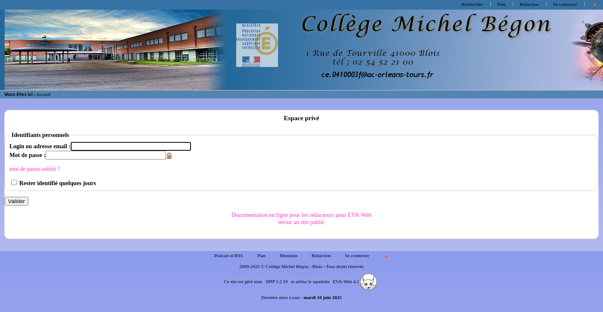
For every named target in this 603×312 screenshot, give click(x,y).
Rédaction (529, 4)
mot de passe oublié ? (35, 168)
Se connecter (565, 4)
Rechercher (472, 4)
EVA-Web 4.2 (355, 281)
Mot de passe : (28, 155)
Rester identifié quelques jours (57, 183)
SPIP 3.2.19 (276, 281)
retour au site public (301, 222)
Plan (501, 4)
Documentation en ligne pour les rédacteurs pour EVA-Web (301, 214)
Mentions (289, 255)
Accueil (43, 94)
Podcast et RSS (228, 255)
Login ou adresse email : (40, 146)
